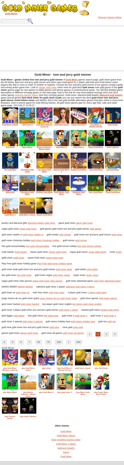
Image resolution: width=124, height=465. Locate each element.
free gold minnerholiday (37, 246)
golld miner (18, 257)
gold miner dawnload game (107, 281)
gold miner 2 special (32, 321)
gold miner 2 (110, 315)
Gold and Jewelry (66, 448)
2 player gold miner (97, 292)
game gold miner (84, 223)
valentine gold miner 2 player (80, 286)
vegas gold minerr (97, 252)
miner (119, 252)
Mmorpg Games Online (110, 17)
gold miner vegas (61, 275)
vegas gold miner (28, 229)
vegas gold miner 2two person (47, 281)
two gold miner (24, 275)
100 (59, 342)
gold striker (92, 269)
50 (38, 342)
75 (48, 342)
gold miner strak (64, 269)
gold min (112, 321)
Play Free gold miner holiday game (54, 263)
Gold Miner (66, 431)
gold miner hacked (30, 304)
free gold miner (51, 315)
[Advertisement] (62, 48)
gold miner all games (73, 333)
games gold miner (29, 333)
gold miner (117, 234)
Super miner (92, 275)
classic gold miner (48, 87)
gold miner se (22, 292)
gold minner (81, 240)
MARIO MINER (25, 286)
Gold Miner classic (66, 435)
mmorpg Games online (26, 95)
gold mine (54, 327)
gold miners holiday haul (83, 321)
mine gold (78, 327)
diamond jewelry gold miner (41, 223)
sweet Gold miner (54, 257)
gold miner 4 (81, 315)
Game (66, 452)
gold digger (19, 315)
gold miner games (108, 298)
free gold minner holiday (89, 246)
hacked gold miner (109, 310)
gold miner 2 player (68, 310)
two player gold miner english (87, 304)
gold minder (65, 234)
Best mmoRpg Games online (66, 439)
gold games (95, 229)
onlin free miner (56, 292)
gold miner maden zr (33, 234)
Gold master (21, 252)
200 (78, 342)
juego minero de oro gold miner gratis (58, 298)
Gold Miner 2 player (66, 444)
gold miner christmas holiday (45, 240)
